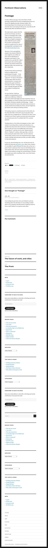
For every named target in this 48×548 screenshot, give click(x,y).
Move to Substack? (10, 331)
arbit (6, 518)
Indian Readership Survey (13, 47)
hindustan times (31, 179)
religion (7, 537)
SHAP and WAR (10, 336)
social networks (9, 540)
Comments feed (10, 284)
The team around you (11, 326)
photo (18, 180)
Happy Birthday (10, 366)
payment (15, 180)
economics (7, 528)
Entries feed (9, 282)
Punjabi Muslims (10, 364)
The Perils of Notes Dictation (13, 368)
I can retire (8, 324)
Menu (40, 8)
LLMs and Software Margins (13, 338)
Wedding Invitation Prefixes (13, 362)
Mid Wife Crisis (9, 335)
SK (7, 179)
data (6, 525)
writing (9, 181)
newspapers (10, 180)
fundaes (7, 531)
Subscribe (10, 308)
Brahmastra (9, 333)
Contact (7, 512)
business (7, 521)
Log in (7, 280)
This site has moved (11, 322)
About (6, 515)
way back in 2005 (20, 144)
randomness (8, 534)
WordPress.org (9, 286)
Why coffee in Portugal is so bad (14, 369)
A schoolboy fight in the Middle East (15, 328)
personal (21, 179)
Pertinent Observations (15, 8)
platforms (25, 179)
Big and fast (9, 329)
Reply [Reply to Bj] (6, 209)
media (17, 179)
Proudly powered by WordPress (21, 544)
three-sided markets (28, 180)
